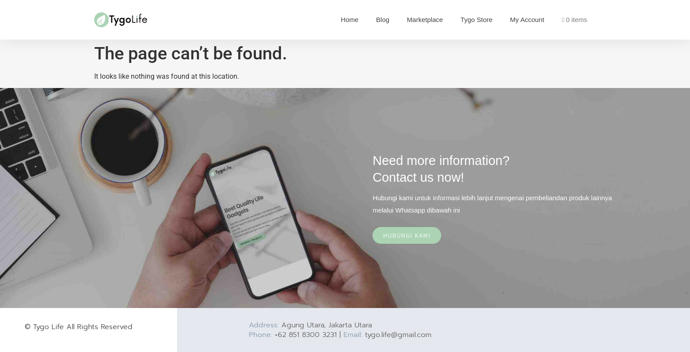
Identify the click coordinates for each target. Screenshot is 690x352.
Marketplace (425, 19)
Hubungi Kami (407, 235)
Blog (382, 19)
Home (349, 19)
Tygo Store (477, 19)
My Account (527, 19)
